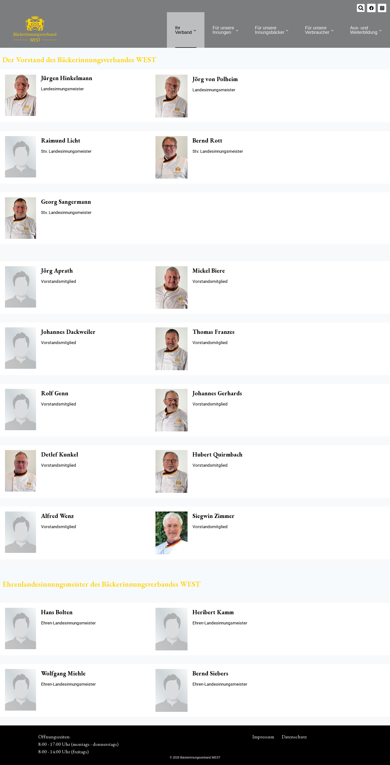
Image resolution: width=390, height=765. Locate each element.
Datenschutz (294, 736)
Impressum (263, 736)
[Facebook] (371, 8)
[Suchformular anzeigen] (361, 8)
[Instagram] (382, 8)
